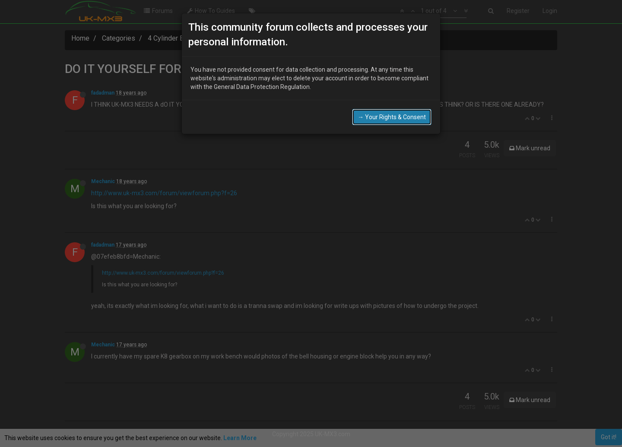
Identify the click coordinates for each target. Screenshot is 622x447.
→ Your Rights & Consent (392, 117)
